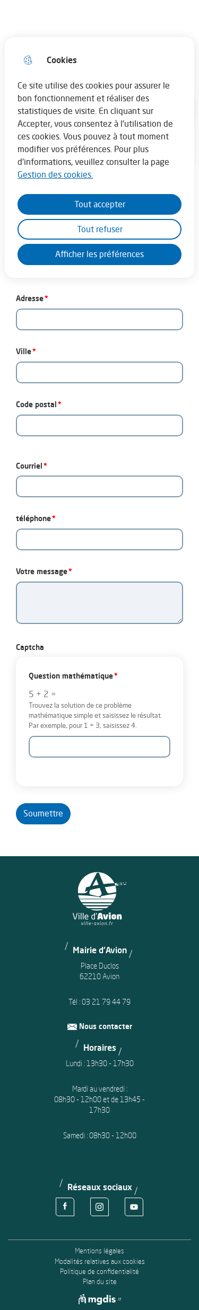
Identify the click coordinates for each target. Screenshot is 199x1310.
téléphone (33, 518)
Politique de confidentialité (99, 1272)
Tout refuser (100, 229)
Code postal (36, 404)
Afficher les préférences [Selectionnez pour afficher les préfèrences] (99, 254)
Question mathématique (71, 675)
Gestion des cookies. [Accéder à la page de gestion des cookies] (55, 174)
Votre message (41, 571)
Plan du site (100, 1282)
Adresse (30, 298)
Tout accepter (99, 204)
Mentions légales (99, 1251)
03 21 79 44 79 (106, 1001)
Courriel (29, 465)
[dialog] (99, 157)
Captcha (30, 647)
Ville (23, 351)
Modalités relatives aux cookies (100, 1261)
